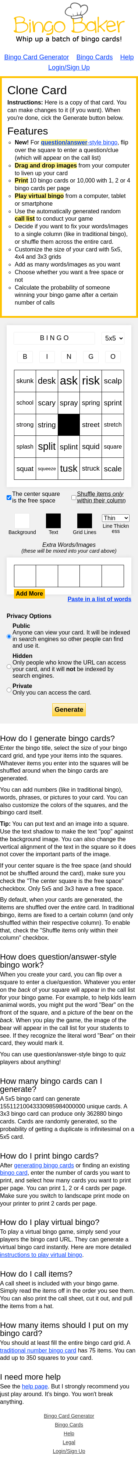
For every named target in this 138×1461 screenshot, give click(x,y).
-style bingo (79, 142)
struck (91, 468)
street (91, 425)
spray (69, 403)
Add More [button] (29, 593)
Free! (69, 425)
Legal (69, 1442)
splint (69, 446)
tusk (69, 468)
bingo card (14, 1173)
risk (91, 381)
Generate (68, 709)
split (47, 446)
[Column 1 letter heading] (25, 357)
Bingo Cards (95, 57)
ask (69, 381)
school (25, 403)
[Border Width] (116, 518)
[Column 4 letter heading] (91, 357)
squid (91, 446)
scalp (113, 381)
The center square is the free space (36, 497)
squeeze (47, 468)
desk (47, 381)
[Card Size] (113, 338)
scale (113, 468)
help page (35, 1386)
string (47, 425)
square (113, 446)
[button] (22, 521)
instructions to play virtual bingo (41, 1255)
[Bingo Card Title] (54, 338)
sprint (113, 403)
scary (47, 403)
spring (91, 403)
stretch (113, 425)
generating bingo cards (44, 1165)
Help (127, 57)
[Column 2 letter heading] (47, 357)
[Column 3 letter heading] (68, 357)
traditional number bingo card (38, 1350)
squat (25, 468)
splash (25, 446)
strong (25, 425)
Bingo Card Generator (36, 57)
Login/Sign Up (69, 67)
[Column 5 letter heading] (113, 357)
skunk (25, 381)
